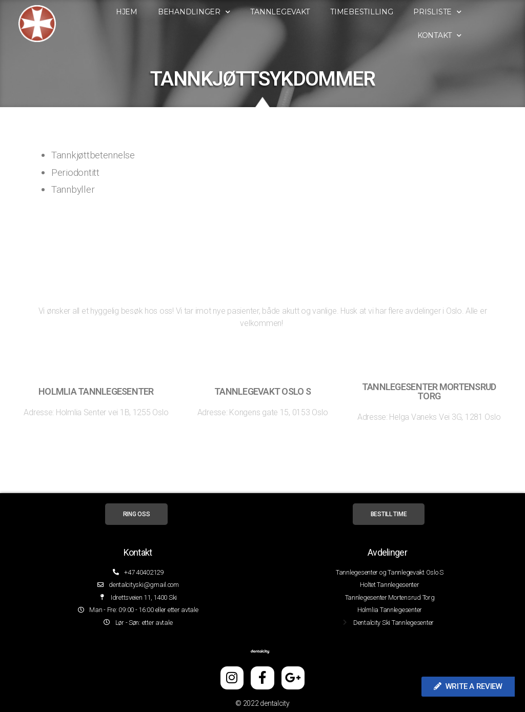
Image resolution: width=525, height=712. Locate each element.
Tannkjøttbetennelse (93, 155)
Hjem (154, 11)
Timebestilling (389, 11)
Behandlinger (222, 12)
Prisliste (465, 12)
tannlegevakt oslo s (262, 391)
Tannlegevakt (308, 11)
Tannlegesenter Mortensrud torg (429, 391)
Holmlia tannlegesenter (96, 391)
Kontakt (467, 36)
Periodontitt (75, 172)
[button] (468, 687)
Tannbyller (72, 189)
